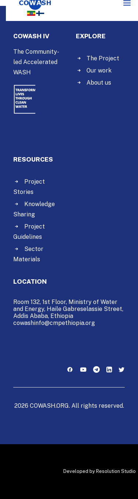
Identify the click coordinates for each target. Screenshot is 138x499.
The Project (102, 58)
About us (98, 82)
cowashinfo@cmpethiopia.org (54, 322)
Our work (99, 70)
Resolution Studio (116, 471)
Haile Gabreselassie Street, (85, 308)
